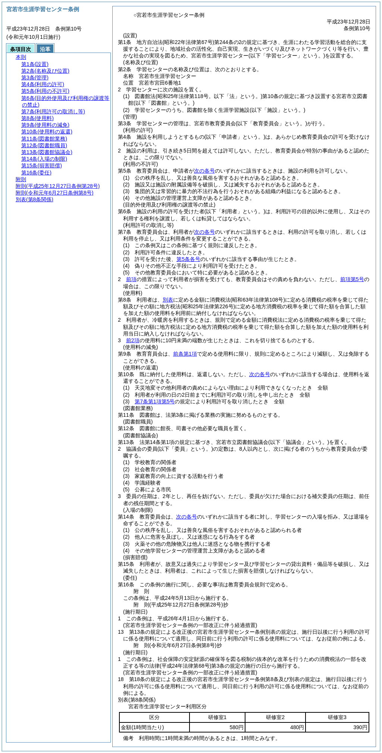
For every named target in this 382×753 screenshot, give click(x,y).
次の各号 (204, 171)
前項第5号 (352, 279)
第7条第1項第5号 (155, 401)
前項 (131, 279)
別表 (168, 300)
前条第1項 (185, 354)
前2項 (133, 340)
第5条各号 (188, 259)
